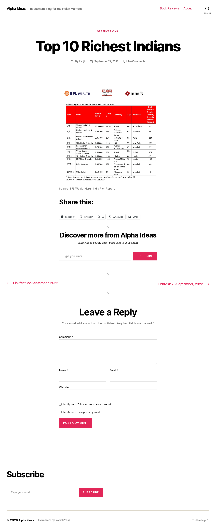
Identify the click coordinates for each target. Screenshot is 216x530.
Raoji (80, 62)
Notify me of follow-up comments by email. (87, 404)
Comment (66, 337)
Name (63, 370)
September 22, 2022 (106, 62)
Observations (108, 31)
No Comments (138, 62)
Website (64, 387)
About (187, 8)
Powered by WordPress (56, 520)
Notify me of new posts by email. (81, 412)
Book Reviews (169, 8)
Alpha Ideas (17, 8)
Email (114, 370)
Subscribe (145, 256)
